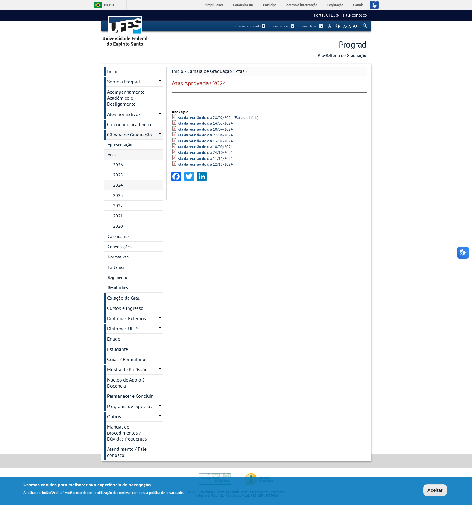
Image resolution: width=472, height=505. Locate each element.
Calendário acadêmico (130, 124)
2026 (118, 164)
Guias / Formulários (127, 359)
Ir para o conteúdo (249, 26)
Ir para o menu (281, 26)
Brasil (109, 5)
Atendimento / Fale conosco (127, 452)
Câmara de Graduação (209, 71)
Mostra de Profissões (128, 369)
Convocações (120, 246)
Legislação (335, 4)
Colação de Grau (124, 298)
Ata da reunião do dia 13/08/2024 (205, 141)
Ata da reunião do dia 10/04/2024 (205, 129)
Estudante (117, 349)
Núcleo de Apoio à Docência (126, 383)
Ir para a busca (310, 26)
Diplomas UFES (123, 329)
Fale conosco (355, 15)
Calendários (118, 236)
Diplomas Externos (126, 318)
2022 (118, 205)
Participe (269, 4)
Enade (113, 339)
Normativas (118, 257)
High (337, 26)
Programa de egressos (129, 406)
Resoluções (118, 287)
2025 (118, 175)
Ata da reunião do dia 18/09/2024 (205, 146)
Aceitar (435, 490)
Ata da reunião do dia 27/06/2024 (205, 135)
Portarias (116, 267)
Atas (240, 71)
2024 (118, 185)
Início (177, 71)
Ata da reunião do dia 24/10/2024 (205, 152)
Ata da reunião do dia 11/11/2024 (205, 158)
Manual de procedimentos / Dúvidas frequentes (127, 433)
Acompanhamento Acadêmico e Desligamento (126, 98)
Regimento (117, 277)
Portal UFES (326, 15)
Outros (114, 416)
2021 (118, 216)
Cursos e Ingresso (125, 308)
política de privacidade (166, 493)
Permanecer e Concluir (130, 396)
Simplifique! (214, 4)
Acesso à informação (301, 4)
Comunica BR (243, 4)
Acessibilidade (330, 26)
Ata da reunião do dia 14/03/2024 (205, 123)
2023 (118, 195)
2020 (118, 226)
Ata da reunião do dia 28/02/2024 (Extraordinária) (218, 117)
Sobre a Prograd (123, 82)
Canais (358, 4)
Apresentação (120, 144)
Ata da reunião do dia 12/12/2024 (205, 164)
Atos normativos (124, 114)
